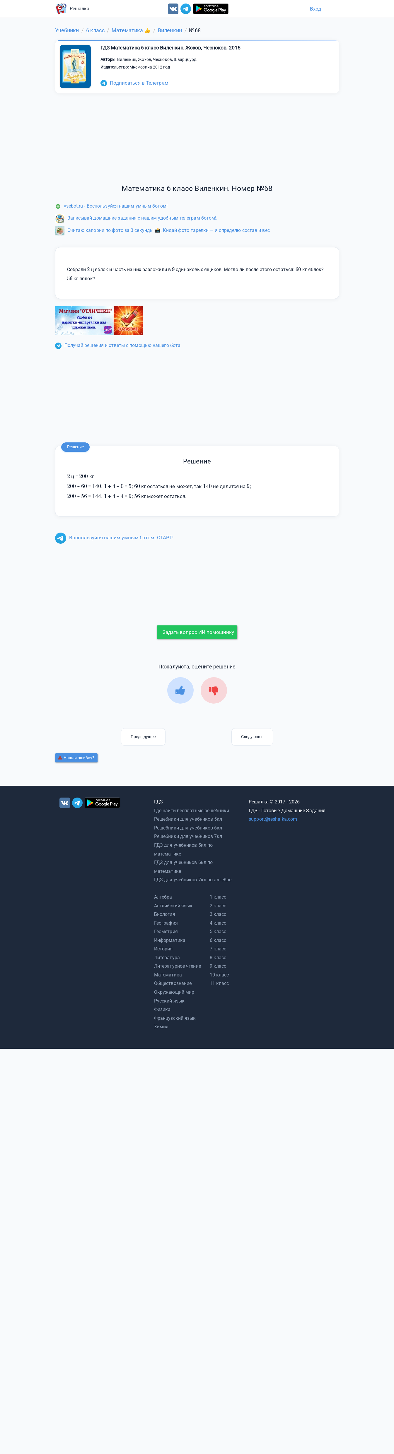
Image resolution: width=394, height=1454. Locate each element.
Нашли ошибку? (76, 757)
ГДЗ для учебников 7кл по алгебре (192, 879)
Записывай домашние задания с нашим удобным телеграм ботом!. (136, 218)
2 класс (218, 906)
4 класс (218, 923)
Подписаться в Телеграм (134, 83)
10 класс (219, 975)
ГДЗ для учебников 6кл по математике (183, 867)
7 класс (218, 949)
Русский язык (169, 1001)
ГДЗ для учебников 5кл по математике (183, 849)
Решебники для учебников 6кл (188, 828)
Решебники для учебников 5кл (188, 819)
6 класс (218, 940)
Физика (162, 1009)
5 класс (218, 931)
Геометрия (166, 931)
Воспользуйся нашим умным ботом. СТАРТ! (114, 537)
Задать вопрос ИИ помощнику (198, 632)
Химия (161, 1026)
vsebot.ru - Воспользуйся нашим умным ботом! (111, 206)
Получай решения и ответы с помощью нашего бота (118, 345)
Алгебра (163, 897)
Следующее (252, 736)
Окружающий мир (174, 992)
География (166, 923)
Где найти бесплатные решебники (191, 810)
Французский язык (175, 1018)
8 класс (218, 957)
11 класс (219, 983)
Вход (315, 9)
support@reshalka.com (273, 819)
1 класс (218, 897)
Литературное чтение (177, 966)
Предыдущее (143, 736)
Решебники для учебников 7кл (188, 836)
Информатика (169, 940)
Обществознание (173, 983)
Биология (164, 914)
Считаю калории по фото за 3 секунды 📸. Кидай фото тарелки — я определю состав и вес (162, 230)
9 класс (218, 966)
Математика (168, 975)
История (163, 949)
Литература (167, 957)
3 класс (218, 914)
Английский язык (173, 906)
